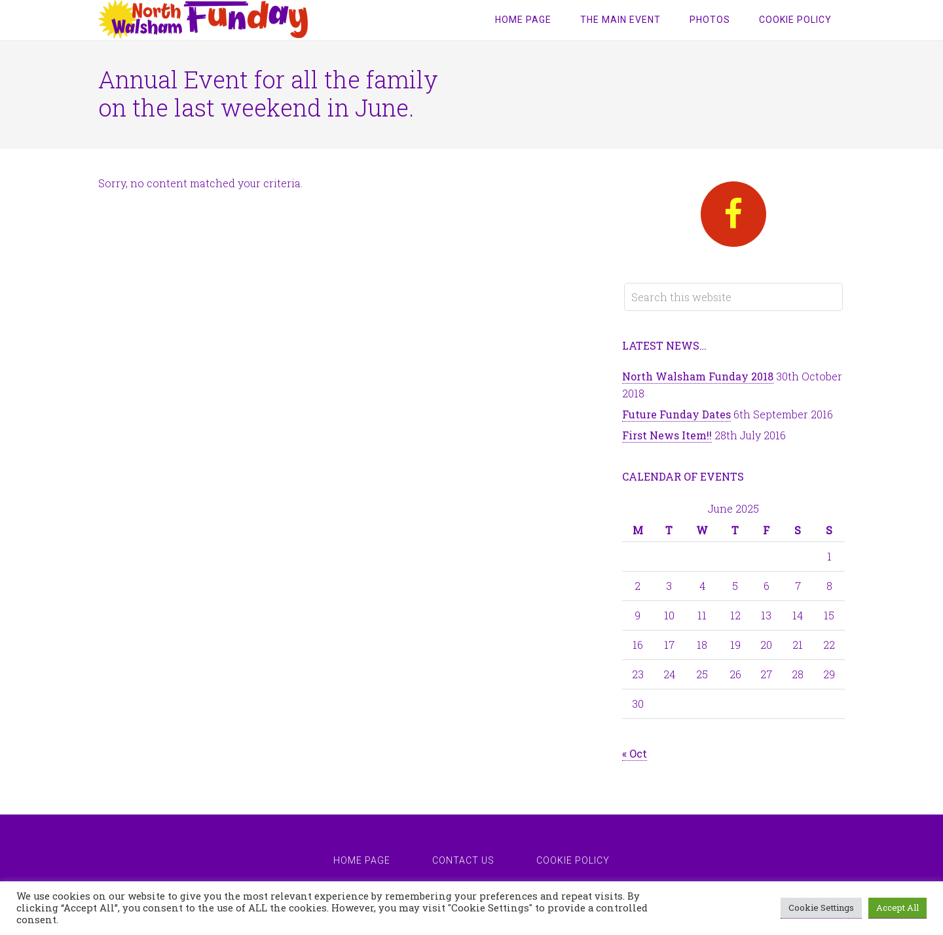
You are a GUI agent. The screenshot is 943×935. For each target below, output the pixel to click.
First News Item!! (667, 435)
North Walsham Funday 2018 (697, 376)
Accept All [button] (897, 907)
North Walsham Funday (203, 19)
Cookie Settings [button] (821, 907)
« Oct (634, 753)
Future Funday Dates (676, 414)
